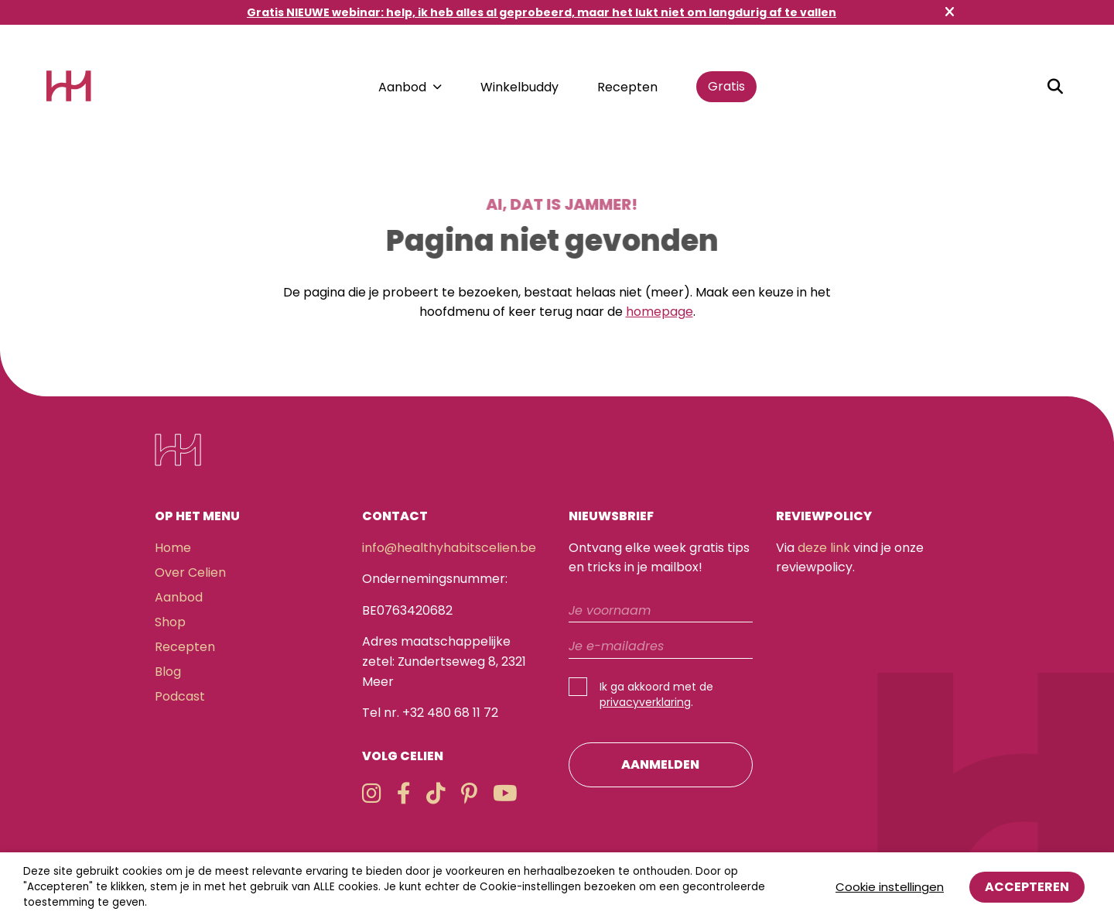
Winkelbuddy (519, 87)
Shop (170, 622)
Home (173, 548)
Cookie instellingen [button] (890, 887)
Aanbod (402, 87)
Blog (168, 671)
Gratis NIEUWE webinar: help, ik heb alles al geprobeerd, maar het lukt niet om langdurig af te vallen (541, 12)
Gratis (726, 86)
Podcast (180, 696)
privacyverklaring (645, 702)
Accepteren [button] (1027, 887)
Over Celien (190, 572)
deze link (824, 548)
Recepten (627, 87)
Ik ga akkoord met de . (656, 694)
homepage (659, 311)
